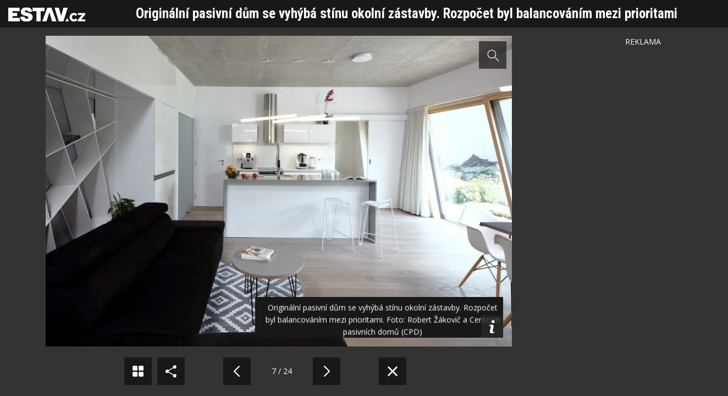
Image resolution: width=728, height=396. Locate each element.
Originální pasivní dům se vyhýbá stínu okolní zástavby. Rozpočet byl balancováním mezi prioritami (406, 13)
